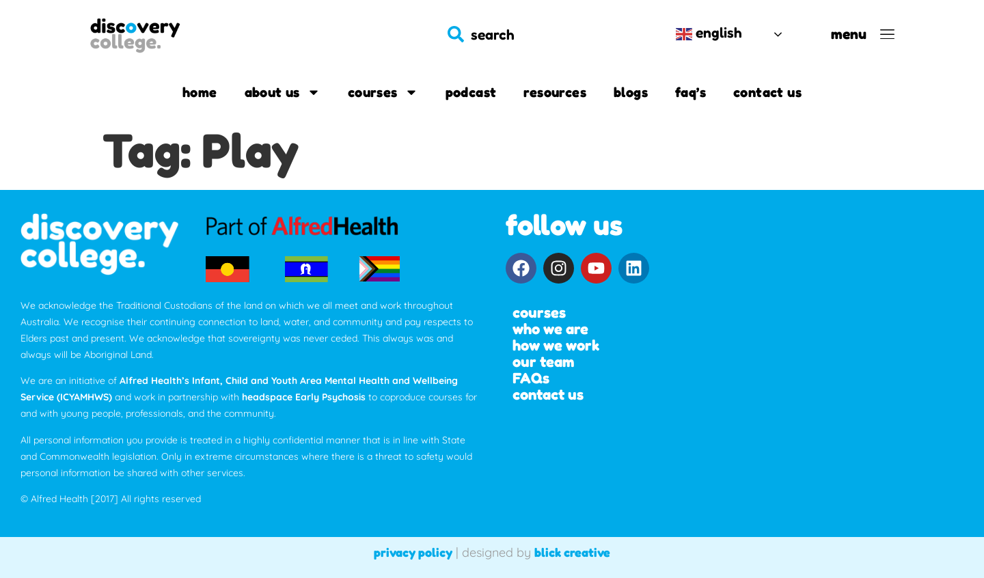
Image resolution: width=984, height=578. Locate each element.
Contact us (767, 92)
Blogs (631, 92)
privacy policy (413, 552)
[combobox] (547, 34)
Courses (383, 92)
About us (282, 92)
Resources (554, 92)
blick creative (572, 552)
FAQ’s (690, 92)
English (709, 33)
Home (199, 92)
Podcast (471, 92)
